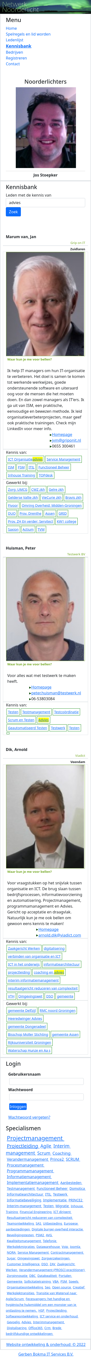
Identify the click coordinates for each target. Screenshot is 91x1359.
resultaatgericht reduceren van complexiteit (43, 988)
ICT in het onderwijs (24, 964)
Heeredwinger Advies (25, 1018)
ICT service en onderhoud (59, 1316)
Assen (50, 513)
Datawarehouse (48, 1246)
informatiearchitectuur (62, 964)
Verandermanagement (28, 1159)
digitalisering (54, 948)
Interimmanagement (49, 1322)
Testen (13, 712)
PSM (64, 1281)
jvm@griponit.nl (65, 440)
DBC (33, 1275)
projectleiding (19, 972)
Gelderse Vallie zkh (23, 497)
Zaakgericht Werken (24, 948)
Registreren (16, 58)
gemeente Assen (65, 1034)
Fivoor (13, 505)
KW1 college (66, 521)
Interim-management (24, 1206)
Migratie (63, 1206)
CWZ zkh (38, 489)
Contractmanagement (67, 1252)
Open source (62, 1287)
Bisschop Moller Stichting (28, 1034)
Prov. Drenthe (30, 513)
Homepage (61, 434)
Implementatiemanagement (33, 1182)
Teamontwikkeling (21, 1223)
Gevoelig (13, 1322)
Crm (47, 1328)
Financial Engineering (36, 1212)
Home (11, 28)
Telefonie (50, 1241)
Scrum (44, 1153)
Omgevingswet (30, 996)
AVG (49, 1235)
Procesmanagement (26, 1165)
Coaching (62, 1153)
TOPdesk (46, 475)
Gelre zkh (56, 489)
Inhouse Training (21, 475)
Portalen (65, 1275)
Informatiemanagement (29, 1176)
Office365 (35, 1328)
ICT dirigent (62, 1212)
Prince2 (57, 1159)
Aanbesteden (71, 1182)
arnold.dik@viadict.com (58, 935)
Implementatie (55, 1200)
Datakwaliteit (47, 1275)
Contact (13, 63)
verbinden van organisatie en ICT (34, 956)
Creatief (79, 1287)
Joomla (75, 1246)
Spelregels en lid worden (28, 34)
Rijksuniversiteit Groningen (29, 1042)
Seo (48, 1287)
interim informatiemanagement (33, 980)
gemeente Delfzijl (22, 1010)
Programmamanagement (30, 1171)
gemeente (65, 996)
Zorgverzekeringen (55, 1258)
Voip (65, 1246)
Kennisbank (19, 46)
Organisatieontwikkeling (25, 1287)
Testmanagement (36, 712)
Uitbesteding (53, 1223)
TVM (41, 529)
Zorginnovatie (17, 1275)
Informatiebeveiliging (24, 1200)
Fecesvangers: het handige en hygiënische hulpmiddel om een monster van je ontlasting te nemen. (41, 1305)
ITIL (32, 467)
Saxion (13, 529)
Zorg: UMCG (17, 489)
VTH (11, 996)
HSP (41, 1310)
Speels (74, 1281)
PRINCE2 (75, 1200)
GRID (62, 513)
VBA (56, 1281)
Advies (27, 1322)
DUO (12, 513)
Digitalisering (17, 1328)
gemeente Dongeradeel (27, 1026)
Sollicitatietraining (37, 1281)
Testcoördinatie (66, 712)
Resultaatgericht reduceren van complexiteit (40, 1217)
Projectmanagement (35, 1138)
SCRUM (73, 1159)
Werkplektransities (21, 1293)
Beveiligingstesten (21, 1235)
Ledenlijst (14, 40)
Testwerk (58, 728)
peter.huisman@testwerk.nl (55, 693)
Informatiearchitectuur (25, 1194)
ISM (11, 467)
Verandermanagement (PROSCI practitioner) (52, 1270)
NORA (12, 1252)
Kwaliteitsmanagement (24, 1241)
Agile (46, 1146)
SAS (39, 1223)
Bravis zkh (73, 497)
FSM (21, 467)
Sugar (11, 1258)
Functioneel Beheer (53, 467)
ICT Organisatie (25, 459)
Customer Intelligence (23, 1264)
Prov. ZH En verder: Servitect (30, 521)
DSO (49, 996)
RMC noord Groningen (57, 1010)
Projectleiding (23, 1146)
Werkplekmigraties (21, 1246)
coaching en (49, 972)
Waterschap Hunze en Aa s (29, 1050)
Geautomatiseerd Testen (27, 728)
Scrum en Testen (21, 720)
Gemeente (15, 1281)
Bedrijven (14, 52)
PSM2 (40, 1235)
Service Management (63, 459)
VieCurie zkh (51, 497)
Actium (28, 529)
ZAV (53, 1264)
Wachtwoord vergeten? (29, 1117)
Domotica (77, 1188)
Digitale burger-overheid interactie (58, 1229)
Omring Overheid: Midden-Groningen (52, 505)
